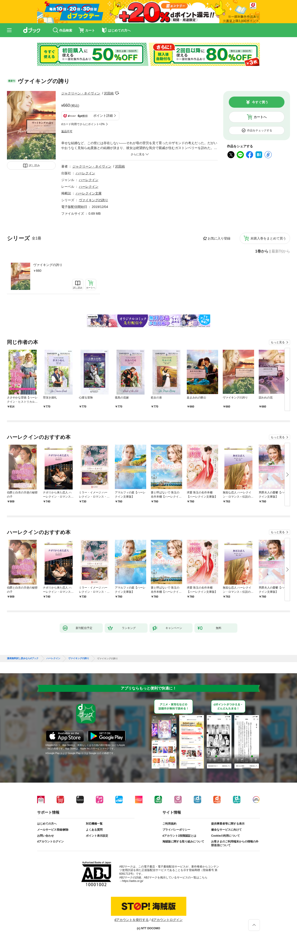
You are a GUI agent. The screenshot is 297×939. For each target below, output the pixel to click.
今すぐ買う (260, 102)
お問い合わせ (45, 835)
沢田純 (109, 93)
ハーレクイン (85, 173)
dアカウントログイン (50, 841)
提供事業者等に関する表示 (228, 823)
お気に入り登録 (219, 238)
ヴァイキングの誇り (47, 265)
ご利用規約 (169, 823)
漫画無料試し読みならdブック (23, 658)
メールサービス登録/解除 (52, 829)
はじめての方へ (47, 823)
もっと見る (278, 342)
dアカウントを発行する (131, 920)
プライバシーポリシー (176, 829)
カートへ (260, 117)
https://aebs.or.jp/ (132, 881)
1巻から (261, 251)
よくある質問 (94, 829)
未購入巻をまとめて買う (268, 238)
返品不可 (66, 131)
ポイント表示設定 (97, 835)
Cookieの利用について (225, 835)
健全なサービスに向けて (226, 829)
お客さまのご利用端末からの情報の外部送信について (234, 843)
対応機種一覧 (94, 823)
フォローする (117, 93)
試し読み (34, 165)
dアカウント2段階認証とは (179, 835)
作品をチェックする (259, 130)
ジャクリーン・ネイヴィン (80, 93)
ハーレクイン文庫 (89, 193)
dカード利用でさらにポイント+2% (83, 124)
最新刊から (280, 251)
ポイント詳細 (103, 115)
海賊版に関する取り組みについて (183, 841)
